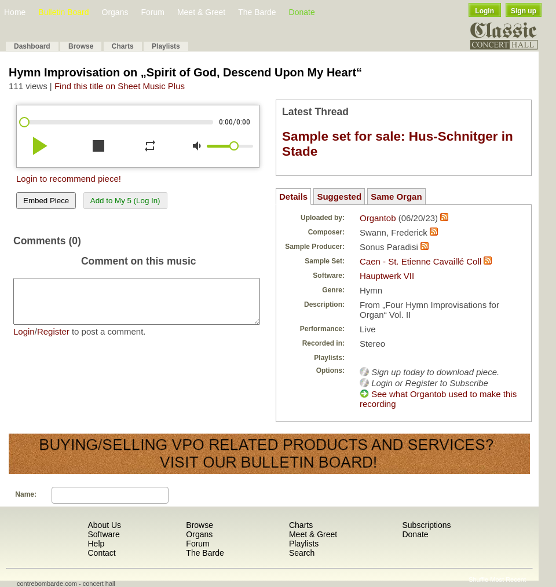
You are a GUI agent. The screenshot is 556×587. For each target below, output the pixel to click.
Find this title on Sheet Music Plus (119, 86)
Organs (115, 12)
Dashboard (32, 46)
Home (14, 12)
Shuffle (478, 579)
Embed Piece (46, 200)
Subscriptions (426, 525)
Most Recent (508, 579)
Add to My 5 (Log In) (125, 200)
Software (103, 534)
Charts (123, 46)
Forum (152, 12)
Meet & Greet (201, 12)
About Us (104, 525)
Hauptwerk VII (387, 276)
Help (95, 543)
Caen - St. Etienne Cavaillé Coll (420, 261)
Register (53, 340)
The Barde (257, 12)
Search (301, 552)
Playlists (166, 46)
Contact (101, 552)
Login (484, 11)
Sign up (523, 11)
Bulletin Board (63, 12)
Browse (80, 46)
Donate (302, 12)
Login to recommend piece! (68, 179)
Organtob (378, 218)
